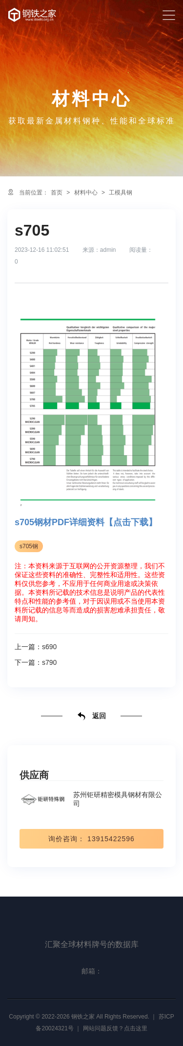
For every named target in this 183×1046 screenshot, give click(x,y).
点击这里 (135, 1028)
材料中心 (86, 192)
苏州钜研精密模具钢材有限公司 (91, 799)
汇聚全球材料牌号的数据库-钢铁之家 (32, 14)
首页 (56, 192)
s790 (49, 662)
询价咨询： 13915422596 (91, 839)
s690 (49, 647)
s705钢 (29, 546)
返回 (91, 716)
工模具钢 (120, 192)
